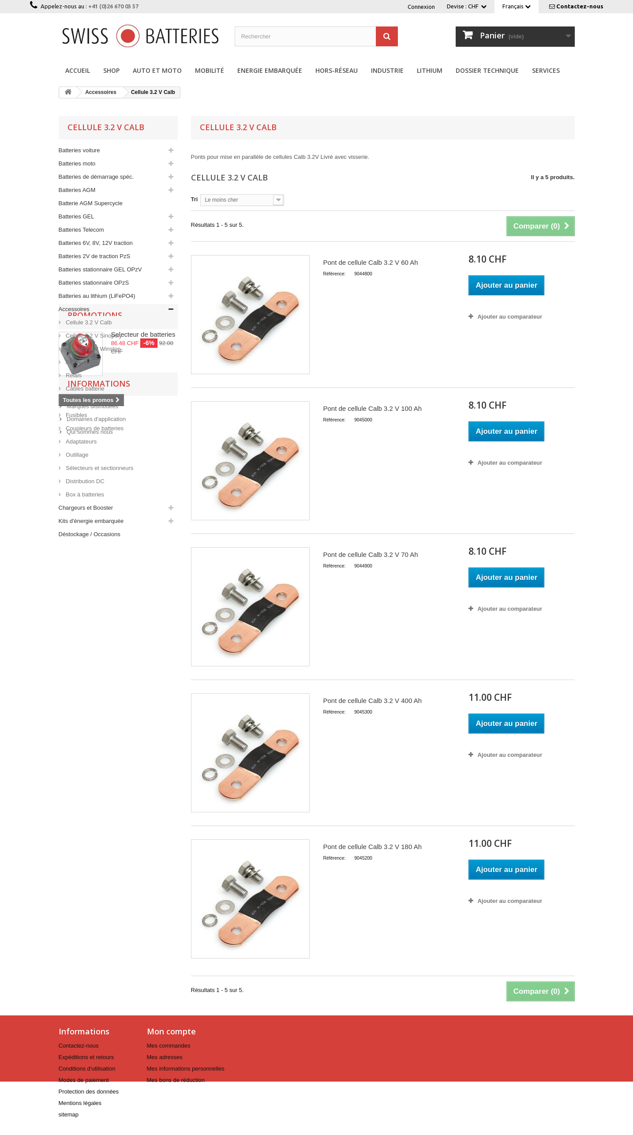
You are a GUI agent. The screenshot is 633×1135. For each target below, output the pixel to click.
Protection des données (89, 1091)
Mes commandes (169, 1045)
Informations (98, 680)
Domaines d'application (95, 712)
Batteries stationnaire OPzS (94, 282)
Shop (111, 70)
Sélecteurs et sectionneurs (99, 468)
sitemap (69, 1114)
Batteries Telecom (81, 229)
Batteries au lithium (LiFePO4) (97, 296)
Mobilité (209, 70)
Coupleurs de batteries (94, 428)
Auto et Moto (157, 70)
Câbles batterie (84, 388)
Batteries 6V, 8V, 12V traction (96, 243)
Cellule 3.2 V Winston (92, 349)
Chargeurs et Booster (86, 507)
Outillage (76, 454)
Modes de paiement (84, 1080)
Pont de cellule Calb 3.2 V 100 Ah (372, 408)
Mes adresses (165, 1057)
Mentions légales (80, 1103)
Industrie (387, 70)
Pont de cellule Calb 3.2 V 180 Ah (372, 846)
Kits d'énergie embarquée (91, 521)
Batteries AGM (77, 190)
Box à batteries (84, 494)
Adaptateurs (80, 441)
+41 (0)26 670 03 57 (113, 6)
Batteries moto (77, 163)
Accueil (77, 70)
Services (546, 70)
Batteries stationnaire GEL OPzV (100, 269)
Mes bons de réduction (176, 1080)
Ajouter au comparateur (509, 316)
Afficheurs (77, 362)
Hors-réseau (336, 70)
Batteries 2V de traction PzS (95, 256)
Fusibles (75, 415)
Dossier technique (487, 70)
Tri (194, 199)
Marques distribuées (92, 699)
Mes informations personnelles (186, 1068)
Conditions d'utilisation (87, 1068)
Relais (73, 375)
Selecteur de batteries (143, 584)
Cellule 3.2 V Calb (88, 322)
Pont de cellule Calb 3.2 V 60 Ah (370, 262)
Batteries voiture (79, 150)
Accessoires (74, 309)
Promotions (94, 565)
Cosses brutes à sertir (93, 401)
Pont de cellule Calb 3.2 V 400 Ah (372, 700)
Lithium (429, 70)
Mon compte (171, 1031)
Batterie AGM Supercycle (91, 203)
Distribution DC (84, 481)
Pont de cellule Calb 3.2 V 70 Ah (370, 554)
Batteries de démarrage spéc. (96, 176)
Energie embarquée (269, 70)
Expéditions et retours (86, 1057)
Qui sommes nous (89, 725)
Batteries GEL (76, 216)
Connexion (421, 7)
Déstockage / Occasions (89, 534)
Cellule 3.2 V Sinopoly (93, 335)
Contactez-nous (579, 6)
